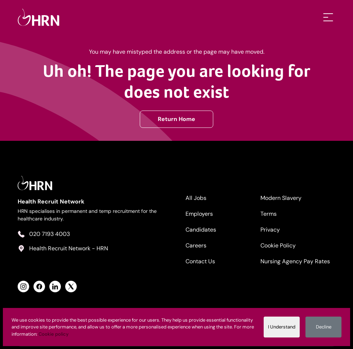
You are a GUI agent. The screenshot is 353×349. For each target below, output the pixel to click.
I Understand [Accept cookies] (281, 327)
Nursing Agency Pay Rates (295, 261)
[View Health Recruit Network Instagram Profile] (23, 286)
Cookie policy (53, 334)
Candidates (201, 229)
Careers (196, 245)
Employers (199, 214)
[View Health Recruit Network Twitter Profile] (71, 286)
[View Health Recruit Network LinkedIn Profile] (55, 286)
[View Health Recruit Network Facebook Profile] (39, 286)
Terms (268, 214)
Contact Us (200, 261)
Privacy (270, 229)
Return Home (176, 119)
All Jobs (196, 198)
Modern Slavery (280, 198)
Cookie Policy (278, 245)
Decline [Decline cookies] (323, 327)
